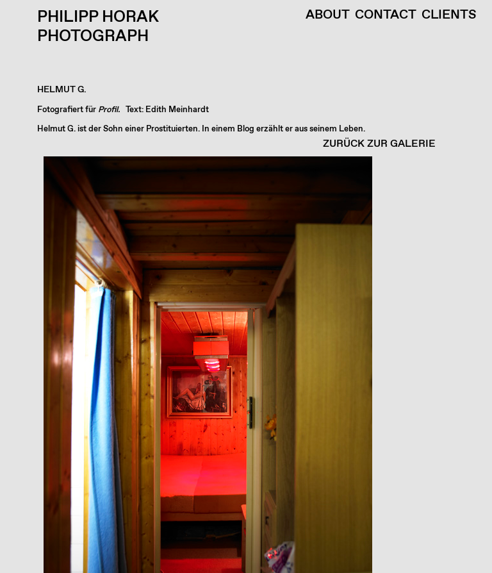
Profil (108, 109)
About (328, 15)
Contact (385, 15)
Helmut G (55, 129)
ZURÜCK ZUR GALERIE (379, 144)
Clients (449, 15)
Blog (245, 129)
